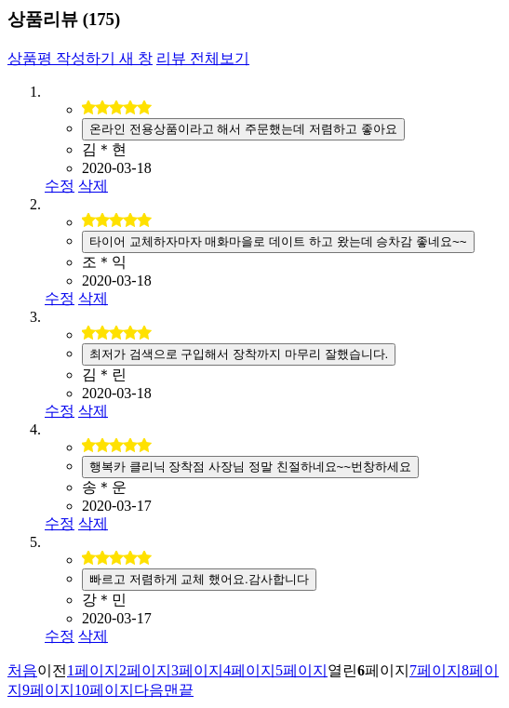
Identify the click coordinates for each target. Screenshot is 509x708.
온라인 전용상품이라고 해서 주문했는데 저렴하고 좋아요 (243, 129)
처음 (22, 670)
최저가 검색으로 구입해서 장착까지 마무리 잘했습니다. (238, 354)
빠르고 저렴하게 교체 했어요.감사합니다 (199, 579)
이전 (52, 670)
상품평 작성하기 (80, 58)
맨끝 (179, 690)
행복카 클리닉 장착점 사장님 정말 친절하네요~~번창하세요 (250, 467)
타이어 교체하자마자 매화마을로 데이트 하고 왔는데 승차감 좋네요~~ (278, 241)
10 (104, 690)
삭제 (93, 186)
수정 (59, 186)
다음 (149, 690)
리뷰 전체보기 (202, 58)
